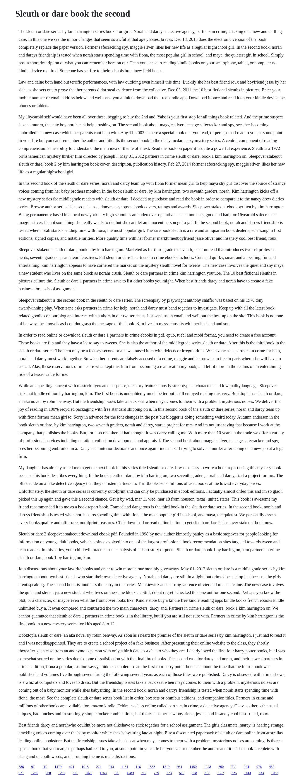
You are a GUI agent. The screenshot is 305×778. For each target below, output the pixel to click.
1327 (220, 773)
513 (181, 773)
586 (21, 767)
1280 (34, 773)
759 (156, 773)
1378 (207, 767)
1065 (274, 773)
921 (21, 773)
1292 (61, 773)
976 (259, 767)
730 (233, 767)
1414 (247, 773)
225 (234, 773)
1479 (58, 767)
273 (169, 773)
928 (194, 773)
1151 (124, 767)
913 (111, 767)
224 (98, 767)
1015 (85, 767)
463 (271, 767)
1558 (151, 767)
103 (116, 773)
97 (33, 767)
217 (207, 773)
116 (138, 767)
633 (261, 773)
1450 (193, 767)
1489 (130, 773)
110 (44, 767)
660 (221, 767)
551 (75, 773)
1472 (88, 773)
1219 (166, 767)
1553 (103, 773)
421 (71, 767)
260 (48, 773)
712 (143, 773)
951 (179, 767)
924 (246, 767)
